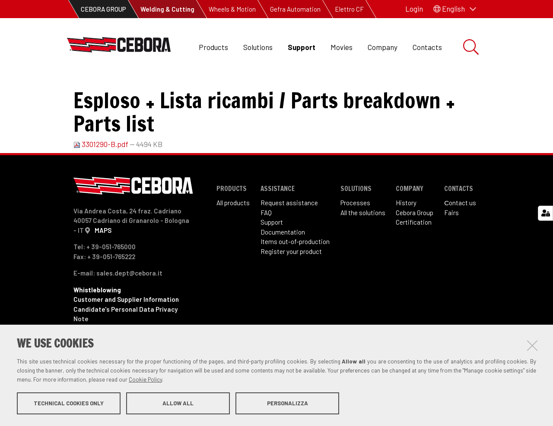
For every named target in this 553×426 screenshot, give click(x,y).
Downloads (136, 86)
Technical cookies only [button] (69, 403)
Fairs (451, 241)
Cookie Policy (145, 379)
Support (301, 47)
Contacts (427, 47)
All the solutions (362, 241)
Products (213, 47)
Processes (355, 231)
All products (233, 231)
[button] (455, 9)
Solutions (258, 47)
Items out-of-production (295, 270)
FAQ (266, 241)
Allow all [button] (178, 403)
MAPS (103, 259)
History (406, 231)
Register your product (291, 280)
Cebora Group (414, 241)
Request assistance (289, 231)
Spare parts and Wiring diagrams (218, 86)
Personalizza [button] (287, 403)
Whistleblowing (97, 319)
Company (382, 47)
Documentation (283, 261)
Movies (342, 47)
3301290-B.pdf (101, 173)
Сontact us (460, 231)
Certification (414, 251)
